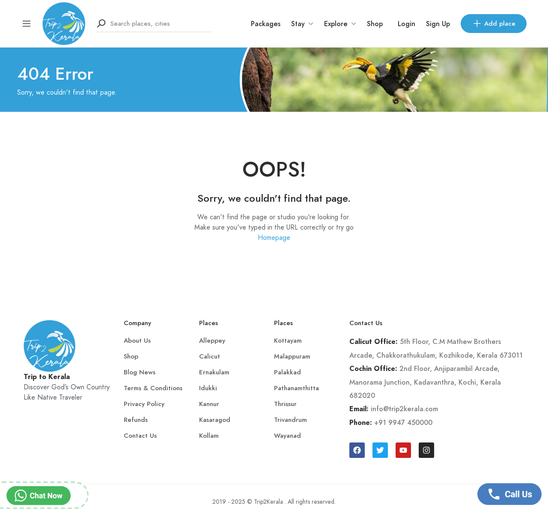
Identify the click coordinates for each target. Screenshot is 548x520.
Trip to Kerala (47, 377)
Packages (265, 24)
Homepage (274, 237)
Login (406, 24)
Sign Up (438, 24)
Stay (302, 24)
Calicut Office (372, 342)
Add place (493, 23)
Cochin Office (372, 369)
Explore (340, 24)
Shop (375, 24)
